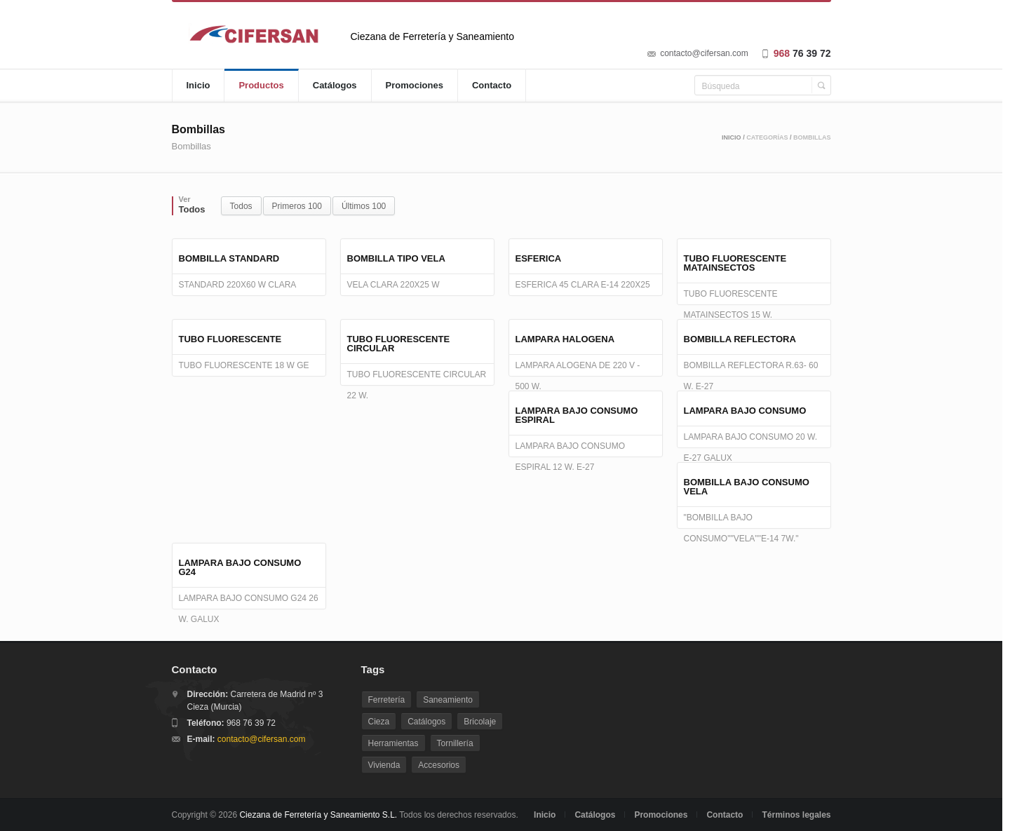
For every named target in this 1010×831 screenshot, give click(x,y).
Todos (241, 206)
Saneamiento (448, 700)
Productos (260, 85)
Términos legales (796, 815)
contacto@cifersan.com (704, 53)
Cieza (379, 722)
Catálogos (335, 85)
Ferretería (386, 700)
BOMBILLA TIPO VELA (396, 258)
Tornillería (455, 743)
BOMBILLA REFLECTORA (740, 339)
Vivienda (384, 765)
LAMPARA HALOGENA (565, 339)
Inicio (198, 85)
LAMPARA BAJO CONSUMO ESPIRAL (577, 415)
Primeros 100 (297, 206)
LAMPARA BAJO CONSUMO (745, 410)
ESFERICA (539, 258)
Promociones (414, 85)
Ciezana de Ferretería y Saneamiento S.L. (318, 815)
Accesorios (438, 765)
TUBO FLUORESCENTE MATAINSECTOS (735, 263)
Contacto (491, 85)
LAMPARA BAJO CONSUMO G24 (240, 567)
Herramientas (393, 743)
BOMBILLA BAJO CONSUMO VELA (746, 486)
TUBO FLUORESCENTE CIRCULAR (398, 343)
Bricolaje (480, 722)
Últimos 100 (364, 206)
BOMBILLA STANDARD (229, 258)
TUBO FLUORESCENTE (230, 339)
